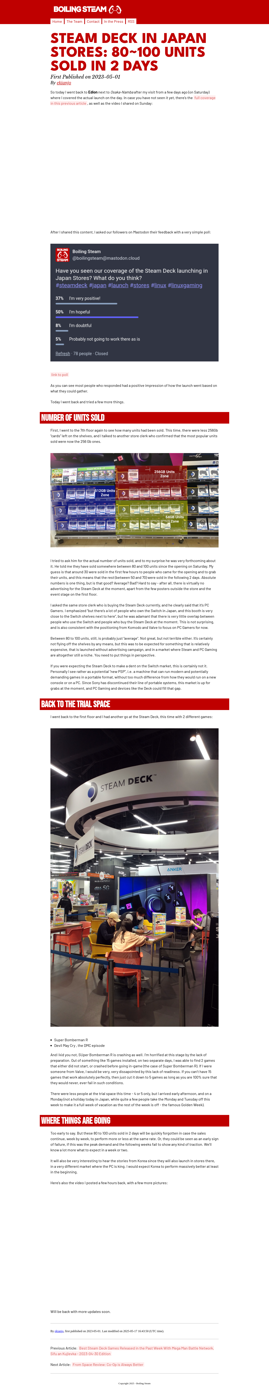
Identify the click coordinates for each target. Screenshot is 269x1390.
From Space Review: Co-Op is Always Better (108, 1364)
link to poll (59, 374)
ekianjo (64, 82)
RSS (131, 21)
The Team (74, 21)
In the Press (113, 21)
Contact (93, 21)
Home (57, 21)
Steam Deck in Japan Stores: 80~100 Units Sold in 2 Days (128, 53)
